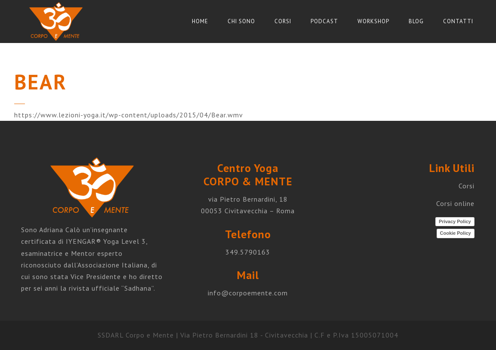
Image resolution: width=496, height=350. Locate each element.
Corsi (282, 21)
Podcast (324, 21)
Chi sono (241, 21)
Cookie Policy (455, 233)
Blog (416, 21)
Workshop (373, 21)
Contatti (458, 21)
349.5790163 (247, 252)
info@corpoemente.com (248, 293)
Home (200, 21)
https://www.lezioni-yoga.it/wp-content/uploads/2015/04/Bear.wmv (128, 115)
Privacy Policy (455, 221)
